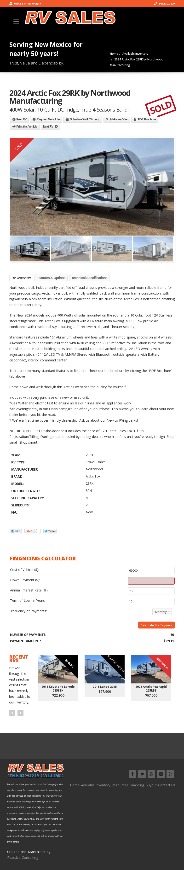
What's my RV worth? (26, 3)
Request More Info (48, 119)
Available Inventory (95, 785)
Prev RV (22, 119)
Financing (136, 785)
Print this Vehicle (27, 126)
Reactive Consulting (22, 857)
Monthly (161, 612)
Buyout (151, 785)
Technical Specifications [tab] (89, 278)
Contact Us (166, 785)
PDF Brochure (147, 119)
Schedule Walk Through (85, 119)
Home (75, 785)
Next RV (48, 126)
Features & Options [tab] (51, 278)
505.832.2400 (164, 3)
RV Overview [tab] (21, 278)
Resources (120, 785)
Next (20, 713)
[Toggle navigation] (16, 21)
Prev (12, 713)
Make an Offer (119, 119)
